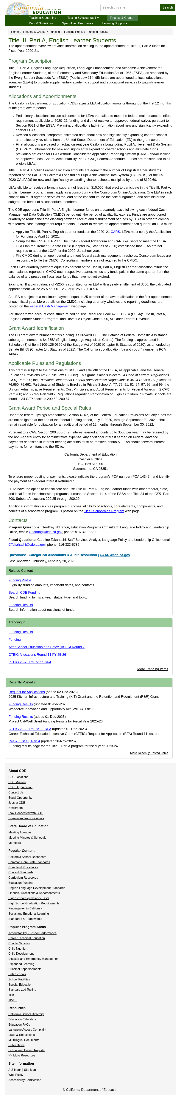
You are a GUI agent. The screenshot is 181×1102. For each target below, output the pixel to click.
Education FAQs (19, 1024)
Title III (12, 1000)
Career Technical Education (26, 938)
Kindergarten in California (25, 908)
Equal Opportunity (20, 797)
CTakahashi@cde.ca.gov (26, 544)
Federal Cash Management (50, 306)
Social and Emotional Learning (28, 913)
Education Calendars (22, 1019)
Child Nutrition (17, 948)
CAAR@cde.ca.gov (115, 555)
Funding (54, 31)
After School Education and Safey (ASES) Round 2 (47, 647)
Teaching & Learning (43, 17)
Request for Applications (27, 692)
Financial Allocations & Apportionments (34, 893)
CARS (115, 232)
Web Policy (15, 1074)
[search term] (130, 7)
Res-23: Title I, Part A (24, 741)
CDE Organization (20, 787)
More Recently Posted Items (149, 753)
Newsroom (15, 807)
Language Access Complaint (27, 1029)
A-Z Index (14, 1069)
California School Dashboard (27, 857)
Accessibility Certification (24, 1080)
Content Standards (20, 872)
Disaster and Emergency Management (33, 958)
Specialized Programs (77, 23)
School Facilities (19, 979)
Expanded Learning (21, 964)
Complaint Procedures (23, 867)
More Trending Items (152, 669)
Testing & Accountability (84, 17)
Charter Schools (19, 943)
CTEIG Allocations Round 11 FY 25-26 (37, 654)
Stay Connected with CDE (25, 813)
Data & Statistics (41, 23)
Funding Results (98, 31)
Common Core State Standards (29, 862)
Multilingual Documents (23, 1040)
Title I (12, 994)
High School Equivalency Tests (28, 898)
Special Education (20, 984)
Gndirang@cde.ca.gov (45, 532)
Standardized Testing (22, 989)
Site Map (30, 1069)
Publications (16, 1045)
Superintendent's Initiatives (26, 818)
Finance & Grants (122, 17)
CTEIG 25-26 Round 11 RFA (30, 662)
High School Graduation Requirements (34, 903)
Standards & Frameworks (25, 918)
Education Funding (20, 882)
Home (15, 31)
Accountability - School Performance (32, 933)
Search (167, 7)
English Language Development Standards (36, 888)
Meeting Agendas (20, 832)
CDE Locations (18, 777)
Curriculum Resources (23, 877)
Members (14, 842)
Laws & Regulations (21, 1034)
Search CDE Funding (24, 592)
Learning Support (114, 23)
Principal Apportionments (24, 969)
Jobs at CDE (16, 802)
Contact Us (15, 792)
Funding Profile (73, 31)
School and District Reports (26, 1050)
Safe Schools (17, 974)
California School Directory (26, 1014)
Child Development (21, 953)
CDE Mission (17, 782)
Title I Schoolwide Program (104, 511)
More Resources (24, 1055)
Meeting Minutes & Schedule (27, 837)
